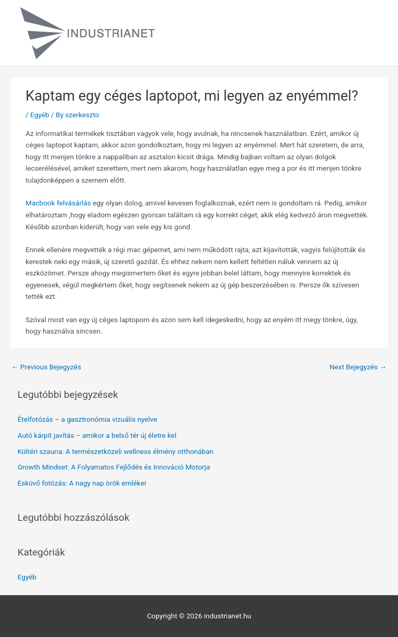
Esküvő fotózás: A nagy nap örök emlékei (82, 483)
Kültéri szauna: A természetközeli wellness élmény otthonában (116, 451)
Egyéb (39, 114)
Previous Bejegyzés (46, 367)
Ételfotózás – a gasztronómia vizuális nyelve (88, 419)
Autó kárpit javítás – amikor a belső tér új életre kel (97, 435)
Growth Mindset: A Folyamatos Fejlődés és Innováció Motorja (114, 467)
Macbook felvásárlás (58, 203)
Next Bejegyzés (358, 367)
